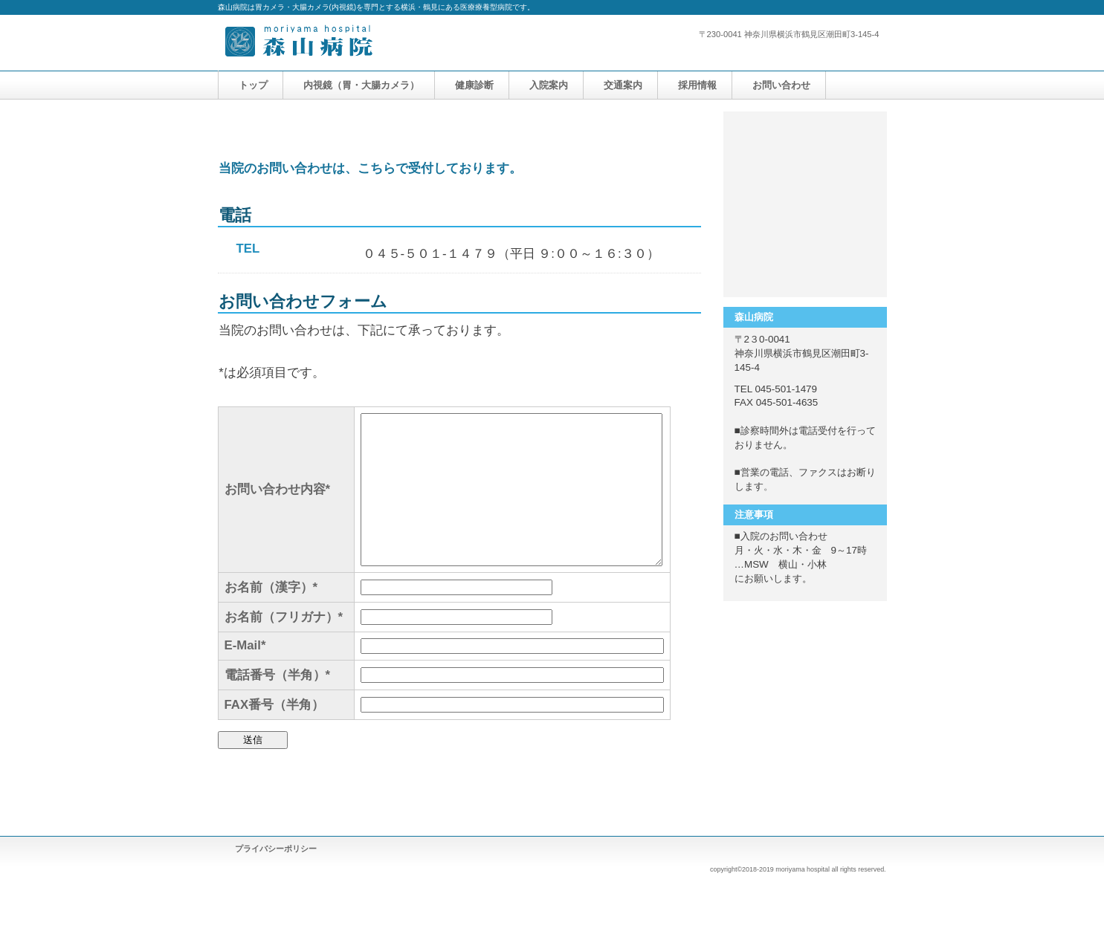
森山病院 (366, 43)
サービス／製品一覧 (805, 145)
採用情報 (805, 204)
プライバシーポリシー (276, 848)
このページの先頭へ (654, 791)
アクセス (805, 264)
